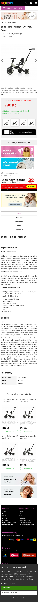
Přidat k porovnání (9, 173)
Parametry (19, 217)
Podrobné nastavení (10, 593)
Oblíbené (22, 516)
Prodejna (5, 518)
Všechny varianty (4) (19, 142)
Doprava (5, 514)
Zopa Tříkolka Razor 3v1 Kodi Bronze (10, 400)
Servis (21, 512)
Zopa (10, 36)
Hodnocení (19, 221)
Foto (19, 225)
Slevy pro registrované (26, 525)
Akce (4, 512)
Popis (19, 213)
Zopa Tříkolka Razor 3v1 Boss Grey (28, 437)
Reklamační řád (7, 525)
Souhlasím (6, 588)
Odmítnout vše (19, 598)
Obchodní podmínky (9, 522)
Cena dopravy (19, 229)
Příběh (4, 516)
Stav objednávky (24, 520)
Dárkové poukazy (25, 522)
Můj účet (22, 514)
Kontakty (5, 520)
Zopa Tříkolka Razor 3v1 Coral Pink (10, 437)
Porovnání (22, 518)
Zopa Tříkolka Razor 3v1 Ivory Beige (28, 400)
